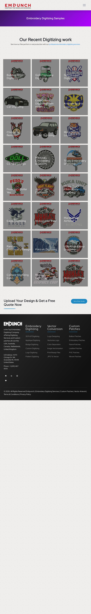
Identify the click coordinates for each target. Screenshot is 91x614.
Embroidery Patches (77, 340)
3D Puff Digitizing (32, 336)
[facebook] (6, 375)
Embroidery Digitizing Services (47, 391)
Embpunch (30, 391)
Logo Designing (53, 336)
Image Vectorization (55, 348)
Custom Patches (74, 327)
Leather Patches (75, 348)
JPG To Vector (53, 356)
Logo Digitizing (31, 352)
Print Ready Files (53, 352)
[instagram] (17, 375)
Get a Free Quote (79, 301)
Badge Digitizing (32, 344)
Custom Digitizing (32, 348)
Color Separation (54, 344)
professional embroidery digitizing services (64, 44)
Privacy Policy (25, 394)
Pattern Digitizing (32, 356)
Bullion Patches (75, 336)
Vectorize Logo (53, 340)
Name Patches (75, 344)
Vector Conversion (55, 327)
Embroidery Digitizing (33, 327)
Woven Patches (75, 356)
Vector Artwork (80, 391)
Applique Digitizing (33, 340)
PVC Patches (74, 352)
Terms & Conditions (11, 394)
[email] (6, 380)
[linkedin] (11, 375)
